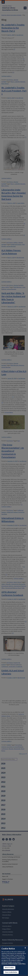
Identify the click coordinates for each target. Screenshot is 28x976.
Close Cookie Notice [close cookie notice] (11, 972)
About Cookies (9, 968)
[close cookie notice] (25, 948)
